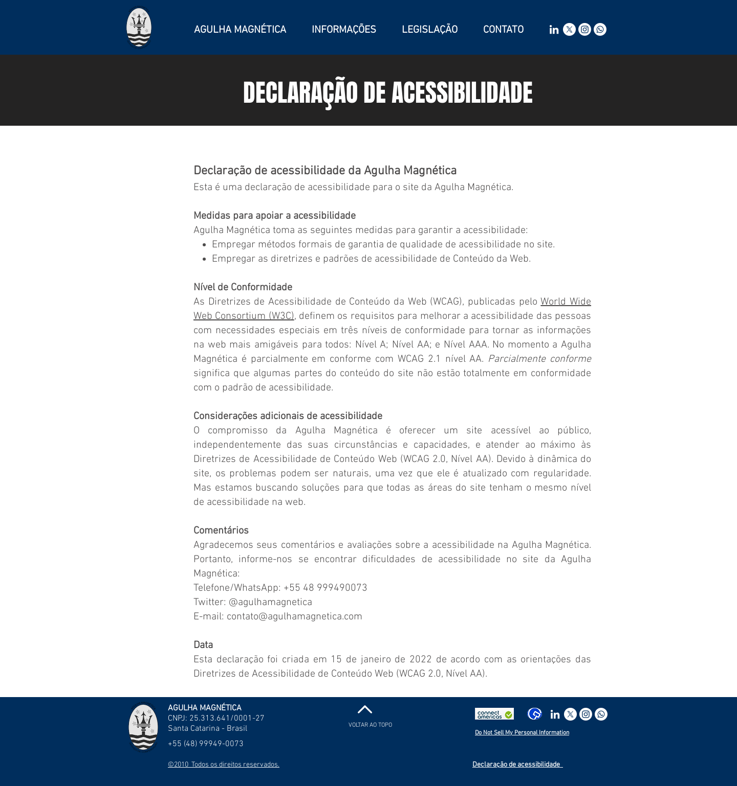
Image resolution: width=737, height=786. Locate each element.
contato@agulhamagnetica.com (294, 617)
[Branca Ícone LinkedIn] (554, 29)
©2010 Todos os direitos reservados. (223, 764)
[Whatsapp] (600, 29)
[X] (569, 29)
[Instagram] (584, 29)
